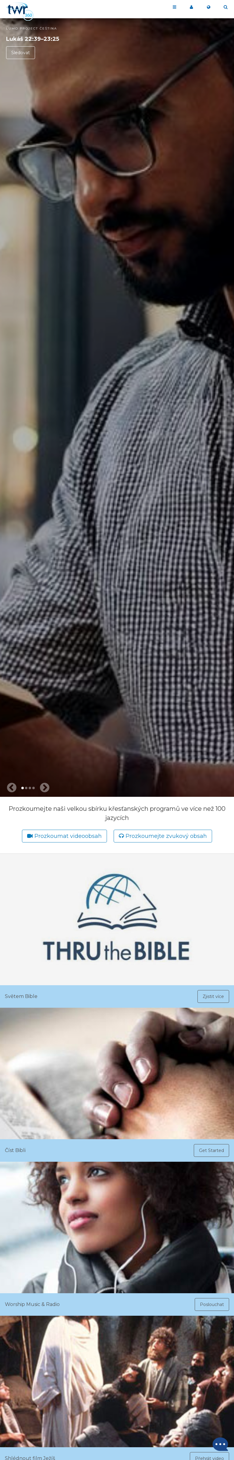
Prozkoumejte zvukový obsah (166, 836)
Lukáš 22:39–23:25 (32, 39)
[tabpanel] (117, 407)
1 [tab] (22, 788)
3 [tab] (30, 788)
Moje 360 (191, 7)
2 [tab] (26, 788)
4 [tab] (33, 788)
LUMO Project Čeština (31, 28)
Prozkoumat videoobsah (68, 836)
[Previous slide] (11, 787)
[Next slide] (44, 787)
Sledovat (20, 52)
